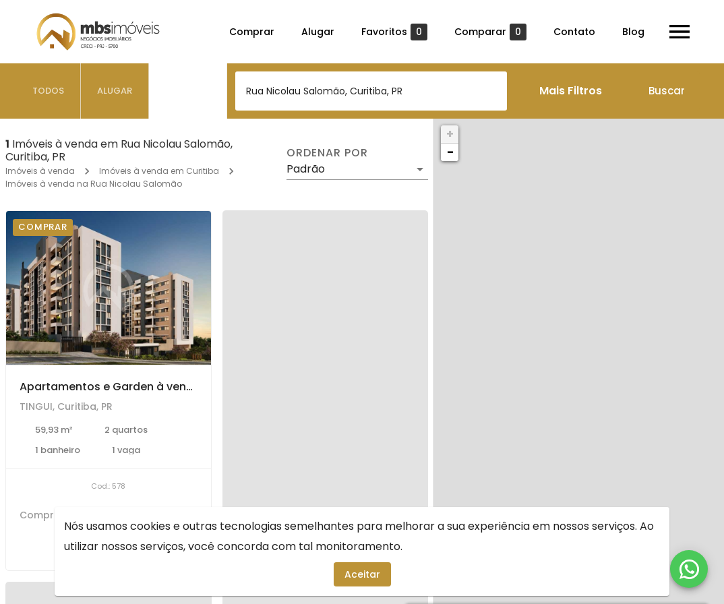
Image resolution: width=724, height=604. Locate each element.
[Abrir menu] (679, 31)
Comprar (251, 31)
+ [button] (450, 133)
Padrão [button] (305, 169)
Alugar (317, 31)
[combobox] (371, 91)
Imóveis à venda (40, 171)
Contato (574, 31)
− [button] (450, 152)
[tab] (48, 91)
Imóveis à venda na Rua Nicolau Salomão (93, 183)
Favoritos (394, 32)
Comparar (490, 32)
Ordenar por (326, 153)
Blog (633, 31)
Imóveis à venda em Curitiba (159, 171)
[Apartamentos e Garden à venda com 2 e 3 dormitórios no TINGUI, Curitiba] (108, 288)
